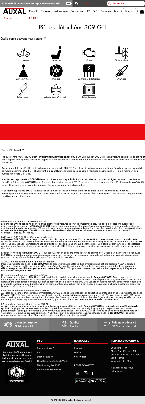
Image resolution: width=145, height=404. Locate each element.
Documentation (45, 356)
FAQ (39, 352)
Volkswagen (80, 356)
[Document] (77, 373)
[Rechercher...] (125, 3)
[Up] (69, 3)
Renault (78, 352)
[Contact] (129, 11)
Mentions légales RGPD (48, 365)
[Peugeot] (10, 18)
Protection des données (49, 369)
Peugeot (78, 348)
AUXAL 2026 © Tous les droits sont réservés (71, 400)
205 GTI (25, 241)
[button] (142, 11)
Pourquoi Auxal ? (45, 348)
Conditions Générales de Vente (52, 361)
